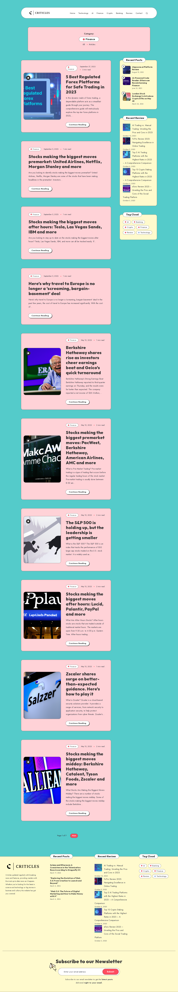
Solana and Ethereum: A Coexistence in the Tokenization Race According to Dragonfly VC (65, 867)
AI (92, 13)
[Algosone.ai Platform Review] (126, 70)
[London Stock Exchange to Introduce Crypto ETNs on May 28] (126, 96)
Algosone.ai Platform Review (142, 68)
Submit (110, 971)
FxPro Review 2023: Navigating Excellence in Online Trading (143, 142)
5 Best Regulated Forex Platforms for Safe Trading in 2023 (85, 84)
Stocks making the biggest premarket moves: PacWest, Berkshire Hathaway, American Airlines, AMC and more (85, 447)
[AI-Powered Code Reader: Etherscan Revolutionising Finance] (126, 81)
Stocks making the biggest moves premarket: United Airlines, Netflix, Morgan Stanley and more (65, 161)
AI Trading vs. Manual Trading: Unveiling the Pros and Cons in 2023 (142, 129)
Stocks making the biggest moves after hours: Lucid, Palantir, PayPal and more (84, 604)
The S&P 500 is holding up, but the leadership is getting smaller (85, 530)
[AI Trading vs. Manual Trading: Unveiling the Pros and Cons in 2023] (126, 128)
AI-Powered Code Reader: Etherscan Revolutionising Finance (141, 82)
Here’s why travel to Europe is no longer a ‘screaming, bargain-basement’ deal (62, 288)
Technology (83, 13)
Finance (100, 13)
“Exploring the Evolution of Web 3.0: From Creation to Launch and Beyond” (65, 880)
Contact (139, 13)
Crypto (110, 13)
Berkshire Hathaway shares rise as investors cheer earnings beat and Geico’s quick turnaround (84, 360)
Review (129, 13)
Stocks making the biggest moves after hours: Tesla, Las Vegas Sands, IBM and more (65, 226)
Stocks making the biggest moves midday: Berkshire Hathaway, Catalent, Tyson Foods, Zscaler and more (85, 769)
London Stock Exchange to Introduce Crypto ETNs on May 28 (142, 97)
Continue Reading (77, 124)
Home (72, 13)
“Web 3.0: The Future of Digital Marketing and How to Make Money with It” (66, 894)
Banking (119, 13)
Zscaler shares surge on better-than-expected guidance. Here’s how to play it (83, 684)
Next (74, 836)
